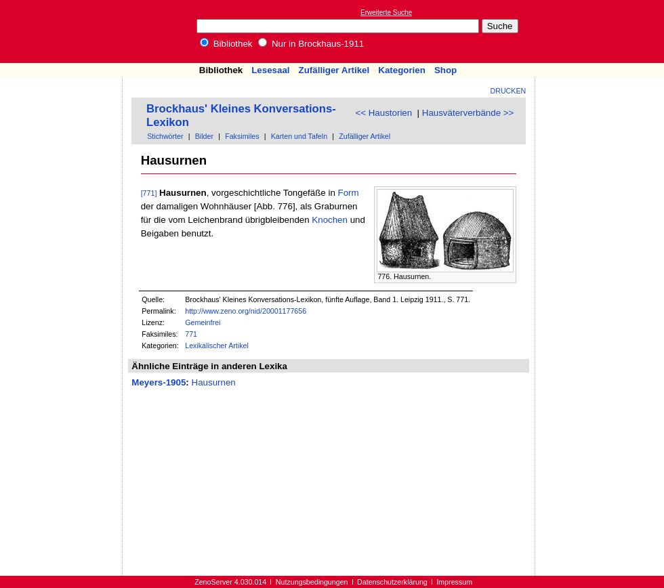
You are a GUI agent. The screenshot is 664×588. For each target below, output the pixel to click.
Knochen (330, 220)
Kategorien (402, 70)
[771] (149, 193)
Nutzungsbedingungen (312, 582)
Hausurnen (214, 382)
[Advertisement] (61, 117)
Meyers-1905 (158, 382)
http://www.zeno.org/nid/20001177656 (245, 311)
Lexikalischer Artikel (217, 345)
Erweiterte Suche (386, 12)
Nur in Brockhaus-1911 (311, 44)
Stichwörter (165, 136)
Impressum (454, 582)
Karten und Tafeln (299, 136)
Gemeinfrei (202, 322)
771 (191, 334)
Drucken (508, 91)
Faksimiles (242, 136)
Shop (445, 70)
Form (348, 193)
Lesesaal (270, 70)
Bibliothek (226, 44)
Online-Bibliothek (64, 31)
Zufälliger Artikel (334, 70)
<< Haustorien (383, 113)
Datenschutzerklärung (392, 582)
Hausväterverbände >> (468, 113)
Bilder (204, 136)
